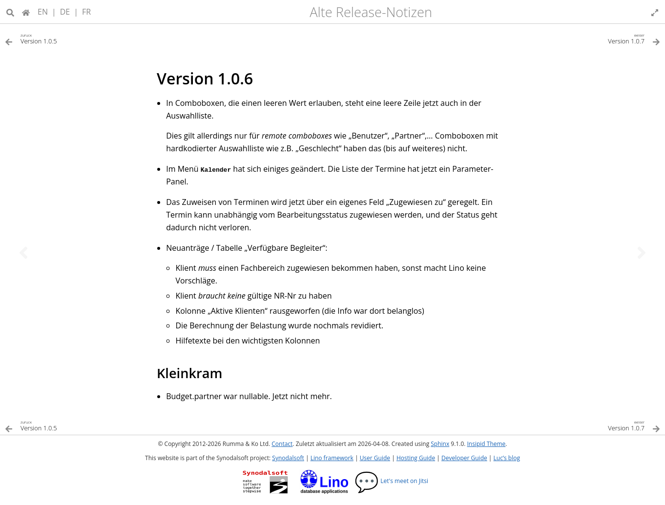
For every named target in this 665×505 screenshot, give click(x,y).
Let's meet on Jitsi (391, 481)
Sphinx (440, 444)
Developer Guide (464, 458)
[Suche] (10, 11)
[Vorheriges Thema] (23, 252)
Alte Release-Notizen (371, 12)
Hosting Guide (415, 458)
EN (43, 11)
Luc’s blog (507, 458)
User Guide (375, 458)
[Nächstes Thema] (641, 252)
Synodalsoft (288, 458)
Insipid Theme (486, 444)
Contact (281, 444)
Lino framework (332, 458)
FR (86, 11)
